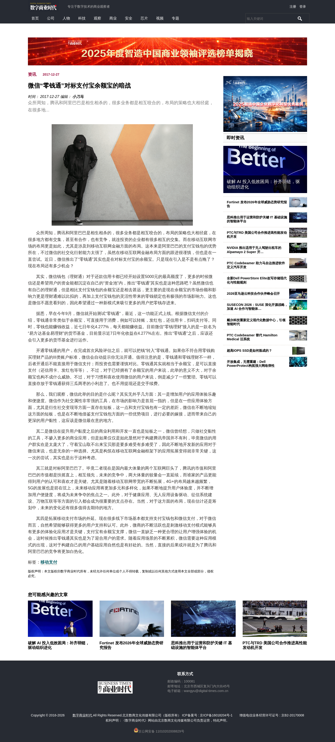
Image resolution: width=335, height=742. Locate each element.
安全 (128, 18)
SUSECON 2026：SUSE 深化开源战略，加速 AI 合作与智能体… (257, 307)
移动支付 (48, 562)
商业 (113, 18)
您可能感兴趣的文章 (48, 594)
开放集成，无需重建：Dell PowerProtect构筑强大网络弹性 (251, 364)
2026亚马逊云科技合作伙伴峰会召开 (253, 293)
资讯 (32, 74)
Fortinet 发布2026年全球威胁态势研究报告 (257, 204)
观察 (97, 18)
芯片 (144, 18)
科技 (82, 18)
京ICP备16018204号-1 (216, 715)
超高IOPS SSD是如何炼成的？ (249, 350)
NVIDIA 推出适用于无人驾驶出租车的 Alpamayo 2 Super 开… (254, 250)
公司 (50, 18)
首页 (35, 18)
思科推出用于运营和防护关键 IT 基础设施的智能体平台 (201, 645)
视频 (160, 18)
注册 (293, 6)
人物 (66, 18)
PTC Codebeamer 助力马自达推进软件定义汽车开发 (256, 265)
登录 (302, 6)
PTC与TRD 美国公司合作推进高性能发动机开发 (257, 234)
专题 (175, 18)
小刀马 (78, 97)
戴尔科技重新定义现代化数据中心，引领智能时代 (256, 322)
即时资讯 (235, 137)
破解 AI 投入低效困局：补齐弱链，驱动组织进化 (58, 645)
